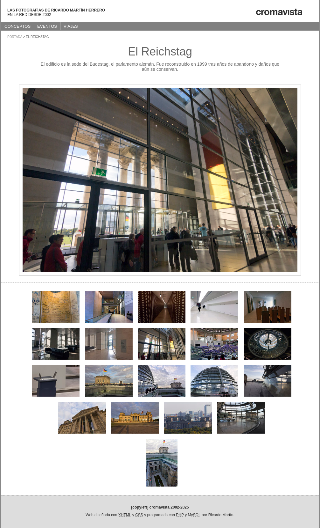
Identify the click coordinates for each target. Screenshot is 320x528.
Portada (14, 37)
